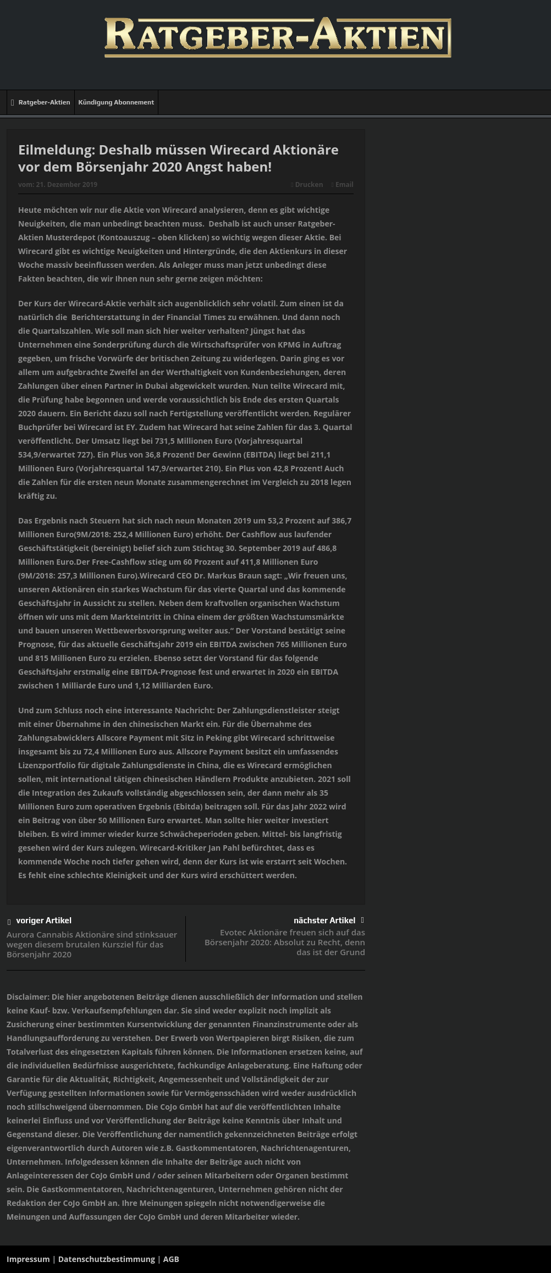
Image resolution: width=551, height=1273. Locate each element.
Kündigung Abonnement (116, 102)
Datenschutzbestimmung (106, 1259)
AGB (171, 1259)
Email (343, 184)
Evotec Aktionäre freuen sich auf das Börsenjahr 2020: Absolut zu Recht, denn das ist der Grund (285, 942)
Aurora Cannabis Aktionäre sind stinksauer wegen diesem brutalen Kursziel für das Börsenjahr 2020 (92, 944)
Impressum (28, 1259)
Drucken (307, 184)
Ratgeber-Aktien (40, 102)
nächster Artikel (329, 920)
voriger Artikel (39, 922)
